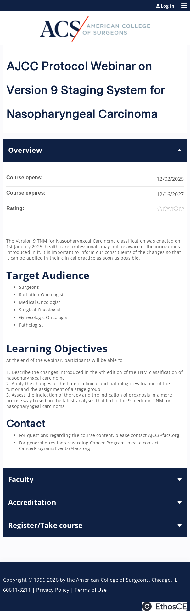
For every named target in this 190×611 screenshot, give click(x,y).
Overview (25, 150)
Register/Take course (45, 525)
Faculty (21, 479)
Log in (167, 6)
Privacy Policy (52, 589)
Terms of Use (91, 589)
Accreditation (32, 502)
